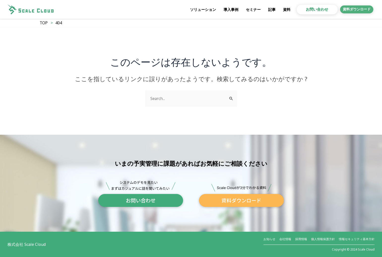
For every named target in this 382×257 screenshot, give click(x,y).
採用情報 (301, 239)
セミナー (245, 9)
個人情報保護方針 (323, 239)
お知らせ (269, 239)
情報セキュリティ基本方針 (357, 239)
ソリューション (196, 9)
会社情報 (285, 239)
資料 (279, 9)
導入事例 (223, 9)
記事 (264, 9)
